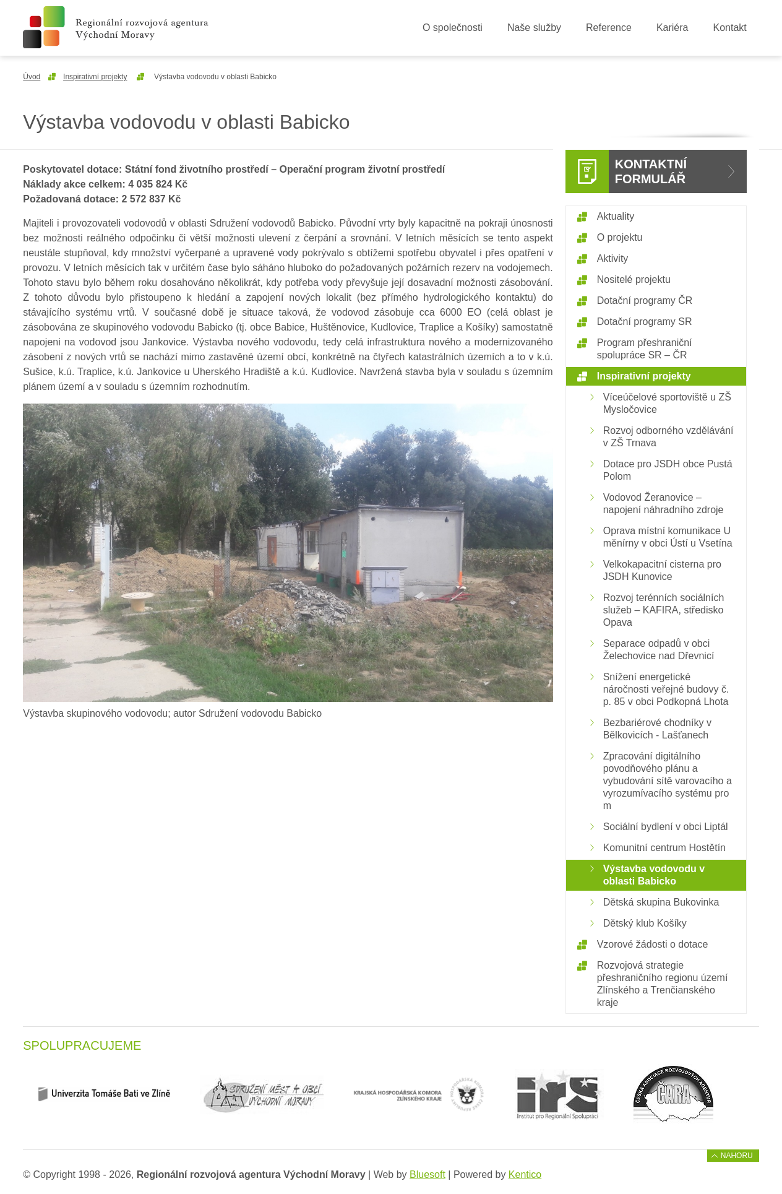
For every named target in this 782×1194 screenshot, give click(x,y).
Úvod (31, 76)
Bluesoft (427, 1174)
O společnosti (453, 27)
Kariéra (672, 27)
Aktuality (615, 216)
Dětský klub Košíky (645, 923)
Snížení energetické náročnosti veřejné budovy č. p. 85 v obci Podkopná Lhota (666, 689)
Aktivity (613, 258)
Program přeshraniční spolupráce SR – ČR (644, 348)
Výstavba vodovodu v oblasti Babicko (654, 874)
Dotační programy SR (644, 321)
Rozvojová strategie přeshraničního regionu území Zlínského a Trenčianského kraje (662, 984)
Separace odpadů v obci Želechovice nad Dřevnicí (659, 649)
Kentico (525, 1174)
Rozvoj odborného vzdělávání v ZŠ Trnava (668, 436)
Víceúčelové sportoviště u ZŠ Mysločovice (667, 403)
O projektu (620, 237)
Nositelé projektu (634, 279)
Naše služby (534, 27)
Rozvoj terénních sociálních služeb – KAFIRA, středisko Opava (663, 610)
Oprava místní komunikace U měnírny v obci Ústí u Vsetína (668, 537)
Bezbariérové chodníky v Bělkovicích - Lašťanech (657, 728)
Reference (609, 27)
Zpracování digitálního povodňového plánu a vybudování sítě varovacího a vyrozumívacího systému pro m (667, 781)
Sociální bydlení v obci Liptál (665, 826)
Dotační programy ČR (645, 300)
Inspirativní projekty (95, 76)
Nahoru (737, 1155)
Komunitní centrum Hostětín (664, 847)
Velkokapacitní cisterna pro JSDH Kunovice (662, 570)
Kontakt (729, 27)
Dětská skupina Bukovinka (661, 902)
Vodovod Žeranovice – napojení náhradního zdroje (663, 503)
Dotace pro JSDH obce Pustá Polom (668, 470)
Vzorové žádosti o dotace (652, 944)
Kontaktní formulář (651, 171)
